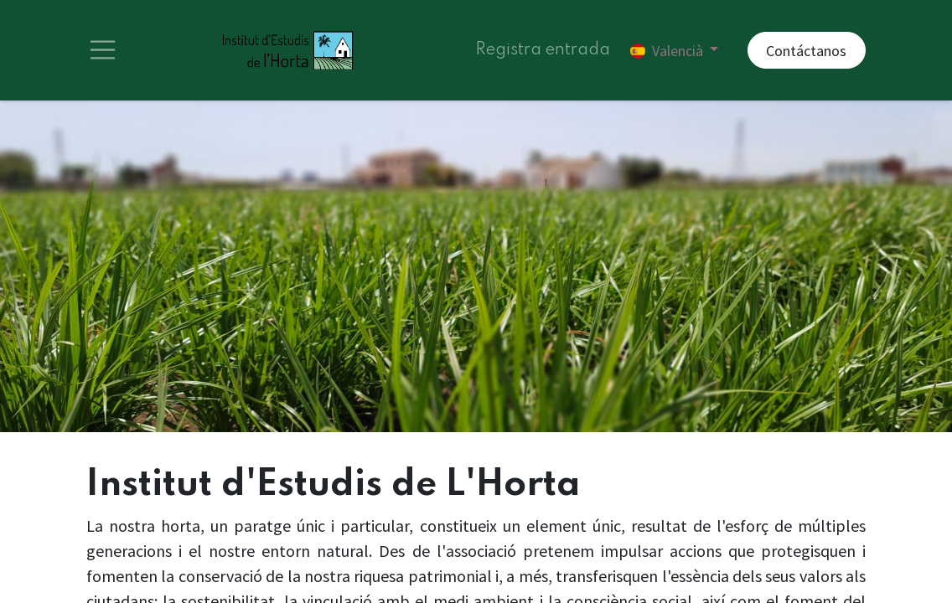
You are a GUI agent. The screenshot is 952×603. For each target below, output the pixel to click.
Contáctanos (806, 50)
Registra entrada (542, 50)
